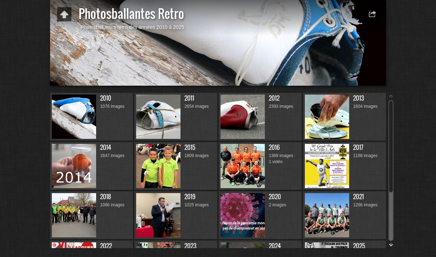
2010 (105, 98)
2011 (189, 98)
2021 (358, 196)
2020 (275, 196)
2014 (105, 147)
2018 (105, 196)
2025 (359, 245)
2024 (275, 245)
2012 (274, 98)
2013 (358, 98)
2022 (106, 245)
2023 (190, 245)
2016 (274, 147)
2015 (189, 147)
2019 (189, 196)
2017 (358, 147)
